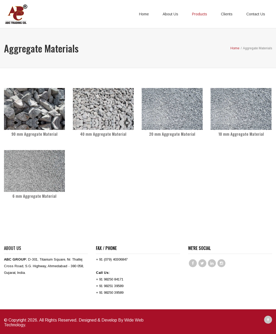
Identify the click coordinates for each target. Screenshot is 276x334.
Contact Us (255, 14)
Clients (227, 14)
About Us (170, 14)
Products (199, 14)
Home (144, 14)
